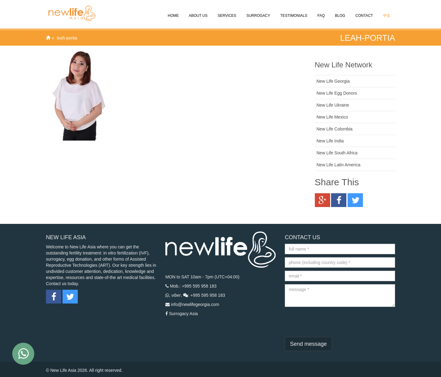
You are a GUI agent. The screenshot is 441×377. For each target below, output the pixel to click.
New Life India (330, 140)
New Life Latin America (338, 164)
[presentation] (331, 322)
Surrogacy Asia (183, 313)
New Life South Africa (337, 152)
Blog (339, 11)
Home (173, 11)
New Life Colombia (335, 128)
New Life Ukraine (333, 105)
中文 (386, 11)
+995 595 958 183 (199, 286)
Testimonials (293, 11)
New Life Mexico (332, 117)
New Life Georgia (333, 81)
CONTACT (363, 11)
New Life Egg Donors (337, 93)
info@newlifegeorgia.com (195, 304)
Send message (308, 344)
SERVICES (226, 11)
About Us (198, 11)
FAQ (320, 11)
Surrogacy (257, 11)
